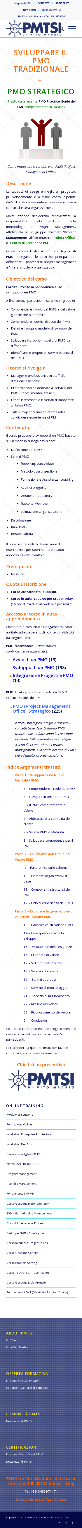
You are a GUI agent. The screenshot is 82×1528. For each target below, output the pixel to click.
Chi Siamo (12, 1340)
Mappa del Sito (23, 3)
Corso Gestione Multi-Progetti (26, 1282)
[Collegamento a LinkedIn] (66, 1522)
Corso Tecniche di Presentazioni (28, 1273)
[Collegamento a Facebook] (72, 1522)
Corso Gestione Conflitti (22, 1253)
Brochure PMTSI (51, 9)
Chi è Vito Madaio (17, 1347)
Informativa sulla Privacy (22, 1381)
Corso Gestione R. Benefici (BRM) (28, 1203)
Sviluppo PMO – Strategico (25, 1233)
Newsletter (29, 9)
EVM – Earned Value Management (29, 1213)
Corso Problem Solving (22, 1263)
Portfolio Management (22, 1184)
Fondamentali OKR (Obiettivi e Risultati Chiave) (37, 1292)
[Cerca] (59, 28)
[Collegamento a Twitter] (59, 1522)
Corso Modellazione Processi (26, 1223)
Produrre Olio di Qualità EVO (25, 1454)
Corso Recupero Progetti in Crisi (28, 1243)
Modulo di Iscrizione (20, 1114)
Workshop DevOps (19, 1144)
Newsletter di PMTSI (19, 1421)
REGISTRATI (63, 3)
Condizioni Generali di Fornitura (27, 1388)
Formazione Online (19, 1124)
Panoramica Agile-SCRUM (23, 1154)
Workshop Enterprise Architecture (29, 1134)
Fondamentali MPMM (21, 1193)
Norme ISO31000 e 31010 (23, 1164)
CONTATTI (44, 3)
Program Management (22, 1174)
